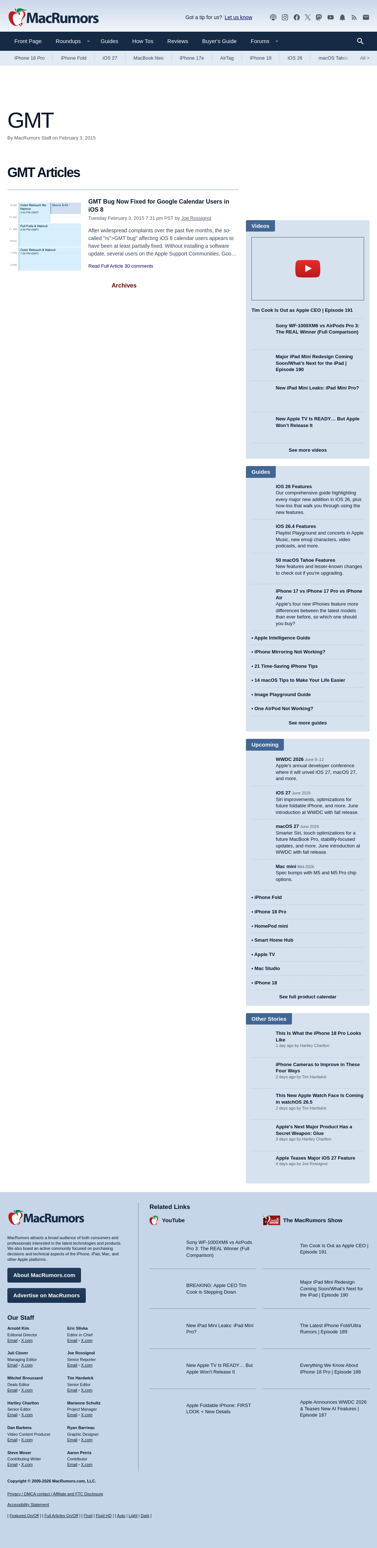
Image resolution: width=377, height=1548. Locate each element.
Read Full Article (105, 266)
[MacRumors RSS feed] (354, 17)
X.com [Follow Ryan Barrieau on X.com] (86, 1438)
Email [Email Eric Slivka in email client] (72, 1339)
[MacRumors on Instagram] (285, 17)
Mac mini (286, 866)
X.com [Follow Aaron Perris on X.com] (86, 1463)
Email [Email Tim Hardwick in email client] (72, 1389)
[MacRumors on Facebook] (296, 17)
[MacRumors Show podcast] (273, 17)
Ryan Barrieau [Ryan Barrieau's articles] (81, 1426)
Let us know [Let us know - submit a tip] (238, 17)
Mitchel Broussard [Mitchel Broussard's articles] (25, 1377)
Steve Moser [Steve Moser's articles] (19, 1451)
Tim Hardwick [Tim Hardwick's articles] (80, 1377)
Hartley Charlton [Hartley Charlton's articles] (23, 1401)
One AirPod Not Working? (283, 708)
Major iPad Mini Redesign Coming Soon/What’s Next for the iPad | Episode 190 (314, 363)
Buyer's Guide (219, 41)
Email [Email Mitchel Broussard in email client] (12, 1389)
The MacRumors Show (312, 1219)
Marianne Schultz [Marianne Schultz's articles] (84, 1401)
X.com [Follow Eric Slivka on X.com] (86, 1339)
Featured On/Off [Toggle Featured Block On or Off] (24, 1515)
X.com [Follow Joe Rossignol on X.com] (86, 1364)
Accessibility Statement (28, 1504)
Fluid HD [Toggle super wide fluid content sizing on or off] (104, 1515)
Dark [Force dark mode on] (145, 1515)
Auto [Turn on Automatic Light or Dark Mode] (121, 1515)
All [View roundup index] (365, 58)
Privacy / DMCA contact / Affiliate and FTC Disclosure (55, 1494)
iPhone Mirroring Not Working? (289, 652)
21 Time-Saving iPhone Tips (286, 666)
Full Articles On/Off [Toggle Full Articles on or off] (61, 1515)
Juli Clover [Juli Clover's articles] (17, 1352)
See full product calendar (307, 996)
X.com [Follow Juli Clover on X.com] (27, 1364)
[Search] (363, 41)
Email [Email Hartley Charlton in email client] (12, 1413)
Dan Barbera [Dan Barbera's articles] (19, 1426)
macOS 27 (287, 826)
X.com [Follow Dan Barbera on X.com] (27, 1438)
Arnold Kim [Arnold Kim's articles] (18, 1327)
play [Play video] (307, 268)
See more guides (308, 723)
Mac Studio (267, 968)
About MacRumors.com (44, 1274)
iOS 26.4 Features (296, 526)
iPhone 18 (261, 58)
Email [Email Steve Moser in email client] (12, 1463)
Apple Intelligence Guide (282, 638)
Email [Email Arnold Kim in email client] (12, 1339)
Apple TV (264, 954)
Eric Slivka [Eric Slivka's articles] (77, 1327)
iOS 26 (295, 58)
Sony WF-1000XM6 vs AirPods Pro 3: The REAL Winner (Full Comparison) (219, 1247)
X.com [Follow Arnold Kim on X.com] (27, 1339)
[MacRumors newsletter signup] (366, 17)
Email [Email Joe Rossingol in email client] (72, 1364)
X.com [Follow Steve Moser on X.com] (27, 1463)
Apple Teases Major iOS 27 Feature (315, 1158)
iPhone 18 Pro (29, 58)
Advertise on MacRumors (46, 1294)
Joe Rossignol (196, 218)
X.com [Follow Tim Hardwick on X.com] (86, 1389)
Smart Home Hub (273, 940)
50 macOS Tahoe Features (305, 560)
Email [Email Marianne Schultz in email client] (72, 1413)
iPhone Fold (73, 58)
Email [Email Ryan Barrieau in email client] (72, 1438)
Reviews (177, 41)
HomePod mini (271, 926)
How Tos (142, 41)
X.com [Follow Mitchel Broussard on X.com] (27, 1389)
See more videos (308, 450)
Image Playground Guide (282, 694)
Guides (110, 41)
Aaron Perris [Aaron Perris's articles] (79, 1451)
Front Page (28, 41)
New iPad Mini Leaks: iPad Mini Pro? (317, 388)
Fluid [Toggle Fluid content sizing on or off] (88, 1515)
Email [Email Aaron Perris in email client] (72, 1463)
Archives (124, 285)
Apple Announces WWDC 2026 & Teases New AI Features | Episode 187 (333, 1407)
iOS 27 (110, 58)
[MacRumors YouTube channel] (330, 17)
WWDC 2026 (290, 759)
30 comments (138, 266)
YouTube (173, 1219)
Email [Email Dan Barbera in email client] (12, 1438)
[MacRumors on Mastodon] (319, 17)
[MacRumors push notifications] (342, 17)
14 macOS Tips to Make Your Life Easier (299, 680)
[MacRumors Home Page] (53, 18)
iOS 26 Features (294, 486)
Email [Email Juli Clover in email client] (12, 1364)
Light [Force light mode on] (132, 1515)
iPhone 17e (192, 58)
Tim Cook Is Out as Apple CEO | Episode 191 (302, 310)
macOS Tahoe (333, 58)
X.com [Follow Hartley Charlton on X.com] (27, 1413)
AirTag (227, 58)
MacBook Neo (149, 58)
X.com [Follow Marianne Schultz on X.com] (86, 1413)
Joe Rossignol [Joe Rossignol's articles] (81, 1352)
